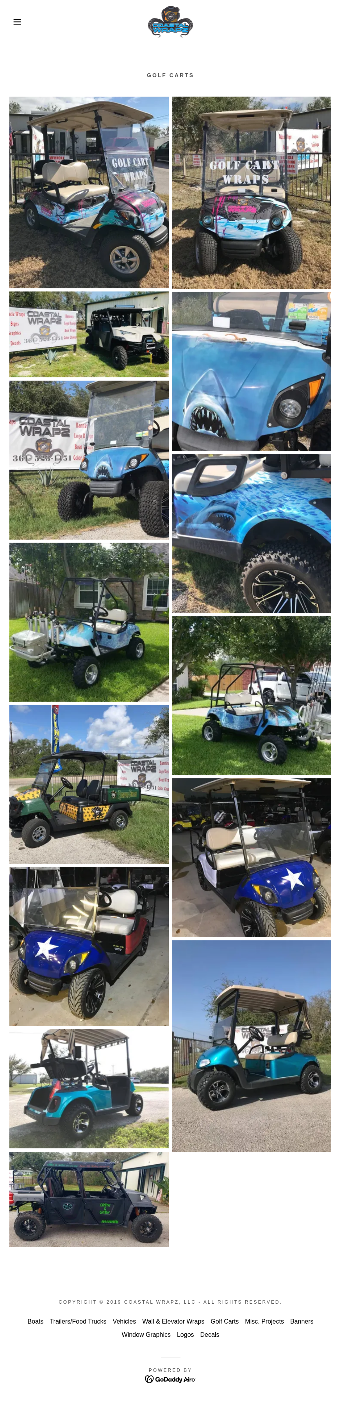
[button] (17, 22)
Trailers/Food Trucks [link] (78, 1321)
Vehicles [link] (124, 1321)
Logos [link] (185, 1334)
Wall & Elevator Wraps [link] (173, 1321)
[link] (170, 21)
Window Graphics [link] (146, 1334)
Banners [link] (302, 1321)
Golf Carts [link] (225, 1321)
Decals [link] (210, 1334)
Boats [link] (35, 1321)
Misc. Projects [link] (264, 1321)
